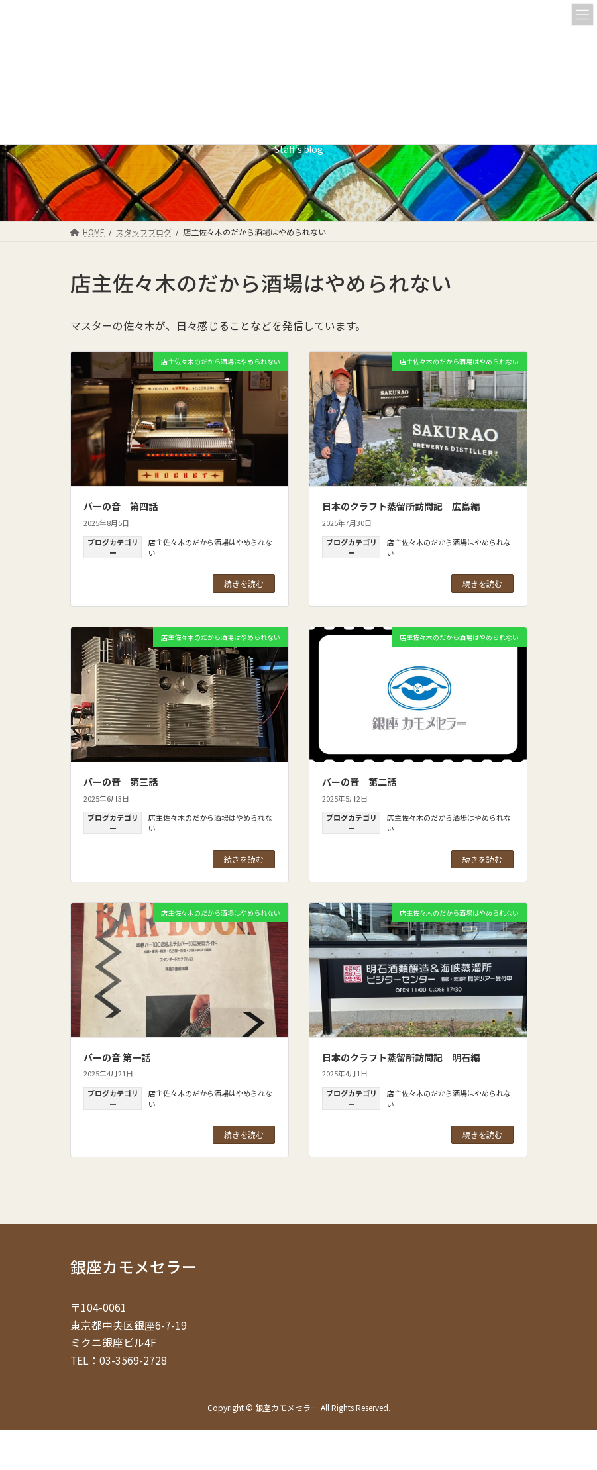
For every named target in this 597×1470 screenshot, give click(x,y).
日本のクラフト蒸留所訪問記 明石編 (401, 1057)
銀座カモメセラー (133, 1266)
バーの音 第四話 (120, 506)
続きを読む (244, 583)
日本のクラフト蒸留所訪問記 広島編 (401, 506)
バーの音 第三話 (120, 781)
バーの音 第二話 (359, 781)
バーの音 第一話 (116, 1057)
